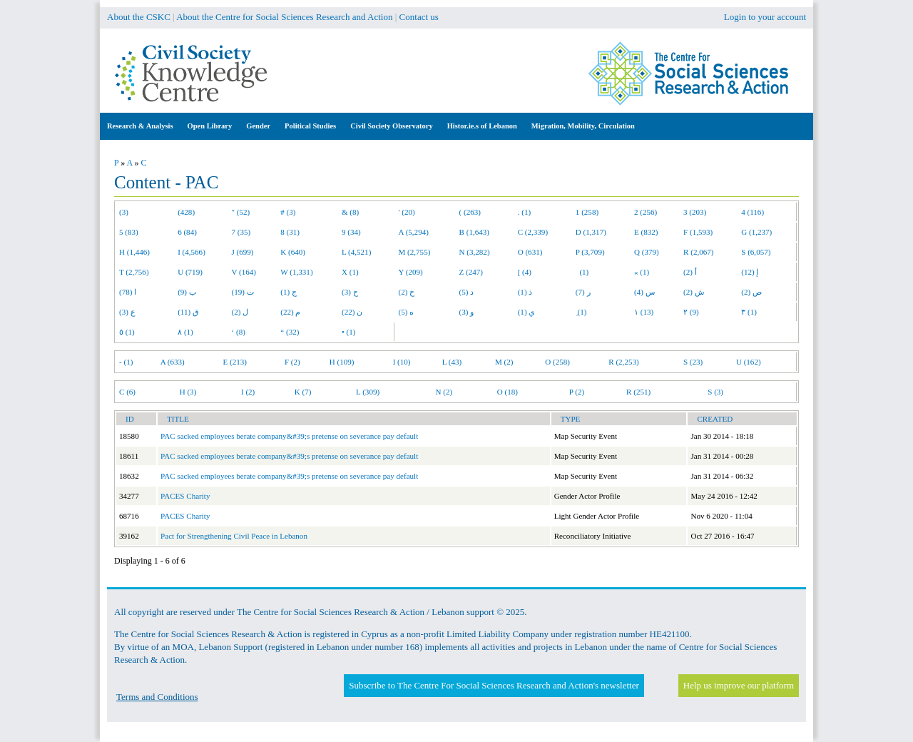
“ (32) (289, 331)
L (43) (452, 361)
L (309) (367, 391)
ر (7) (583, 292)
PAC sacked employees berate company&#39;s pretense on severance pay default (289, 436)
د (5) (466, 292)
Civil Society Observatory (391, 126)
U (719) (190, 272)
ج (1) (288, 292)
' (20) (407, 212)
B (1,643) (474, 232)
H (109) (342, 361)
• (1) (349, 331)
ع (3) (127, 312)
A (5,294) (414, 232)
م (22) (290, 312)
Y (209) (411, 272)
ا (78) (127, 292)
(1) (582, 272)
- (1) (126, 361)
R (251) (638, 391)
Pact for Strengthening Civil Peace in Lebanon (233, 536)
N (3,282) (474, 252)
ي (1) (527, 312)
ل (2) (240, 312)
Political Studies (310, 126)
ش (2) (693, 292)
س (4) (644, 292)
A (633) (172, 361)
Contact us (419, 16)
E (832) (646, 232)
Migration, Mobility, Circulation (583, 126)
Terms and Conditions (157, 696)
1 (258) (587, 212)
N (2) (443, 391)
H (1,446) (134, 252)
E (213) (235, 361)
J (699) (243, 252)
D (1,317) (591, 232)
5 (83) (128, 232)
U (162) (748, 361)
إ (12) (749, 272)
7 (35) (241, 232)
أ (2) (690, 272)
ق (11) (188, 312)
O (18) (507, 391)
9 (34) (351, 232)
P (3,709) (590, 252)
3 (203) (694, 212)
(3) (123, 212)
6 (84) (187, 232)
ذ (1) (525, 292)
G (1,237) (756, 232)
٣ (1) (749, 312)
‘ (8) (238, 331)
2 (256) (645, 212)
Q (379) (646, 252)
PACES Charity (185, 496)
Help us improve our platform (738, 685)
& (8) (350, 212)
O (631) (530, 252)
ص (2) (751, 292)
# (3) (287, 212)
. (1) (524, 212)
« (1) (641, 272)
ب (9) (187, 292)
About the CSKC (138, 16)
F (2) (292, 361)
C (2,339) (533, 232)
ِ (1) (581, 312)
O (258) (557, 361)
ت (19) (243, 292)
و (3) (466, 312)
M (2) (504, 361)
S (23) (693, 361)
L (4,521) (356, 252)
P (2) (576, 391)
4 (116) (752, 212)
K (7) (303, 391)
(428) (186, 212)
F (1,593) (698, 232)
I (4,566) (191, 252)
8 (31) (290, 232)
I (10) (402, 361)
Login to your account (765, 16)
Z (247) (471, 272)
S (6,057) (755, 252)
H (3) (188, 391)
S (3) (715, 391)
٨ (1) (185, 331)
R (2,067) (698, 252)
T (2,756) (134, 272)
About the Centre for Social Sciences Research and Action (284, 16)
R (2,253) (623, 361)
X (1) (350, 272)
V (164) (244, 272)
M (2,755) (415, 252)
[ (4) (524, 272)
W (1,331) (296, 272)
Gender (258, 126)
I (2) (248, 391)
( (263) (470, 212)
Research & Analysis (140, 126)
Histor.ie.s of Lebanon (482, 126)
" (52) (241, 212)
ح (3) (350, 292)
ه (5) (406, 312)
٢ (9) (691, 312)
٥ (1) (127, 331)
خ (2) (407, 292)
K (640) (292, 252)
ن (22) (352, 312)
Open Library (210, 126)
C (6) (127, 391)
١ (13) (643, 312)
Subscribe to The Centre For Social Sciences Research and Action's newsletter (493, 685)
